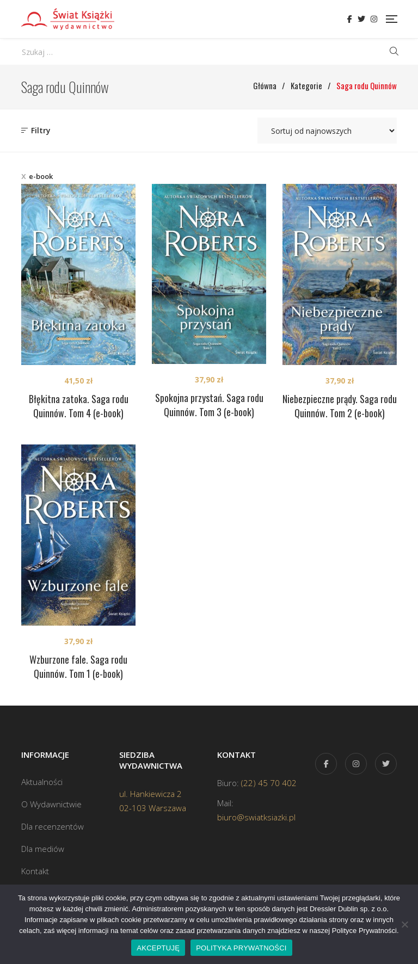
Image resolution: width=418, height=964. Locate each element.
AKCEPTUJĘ (158, 948)
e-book (41, 176)
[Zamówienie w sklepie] (327, 131)
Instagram (374, 19)
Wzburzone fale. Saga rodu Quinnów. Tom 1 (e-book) (78, 666)
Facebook (349, 19)
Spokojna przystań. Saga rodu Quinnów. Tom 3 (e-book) (209, 405)
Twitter (361, 19)
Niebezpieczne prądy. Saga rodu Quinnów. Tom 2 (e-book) (339, 406)
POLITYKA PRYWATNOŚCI (241, 948)
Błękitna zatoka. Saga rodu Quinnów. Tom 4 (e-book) (78, 406)
